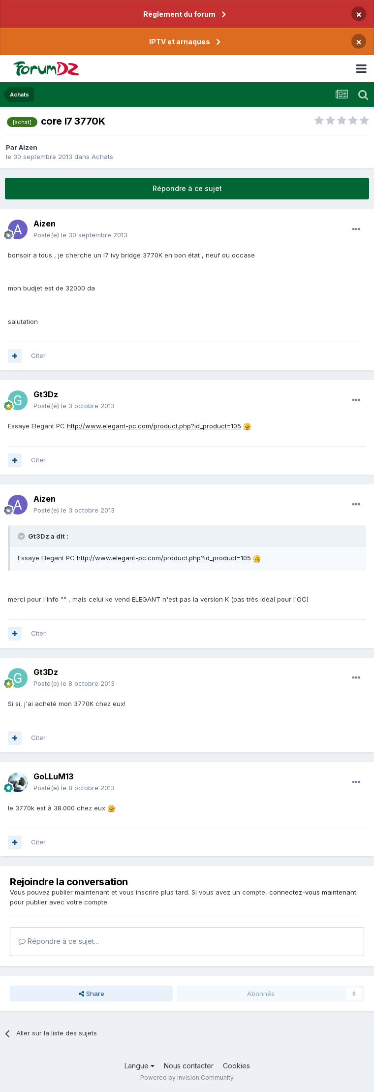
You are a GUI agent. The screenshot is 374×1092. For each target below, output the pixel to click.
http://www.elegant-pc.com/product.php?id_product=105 (154, 426)
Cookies (236, 1065)
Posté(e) (80, 235)
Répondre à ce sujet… (59, 941)
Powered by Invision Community (187, 1077)
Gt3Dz (45, 394)
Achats (102, 157)
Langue (140, 1065)
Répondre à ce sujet (187, 188)
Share (91, 993)
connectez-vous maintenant (312, 892)
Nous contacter (189, 1065)
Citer (38, 355)
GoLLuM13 (53, 776)
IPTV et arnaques (179, 41)
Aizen (28, 147)
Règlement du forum (179, 14)
